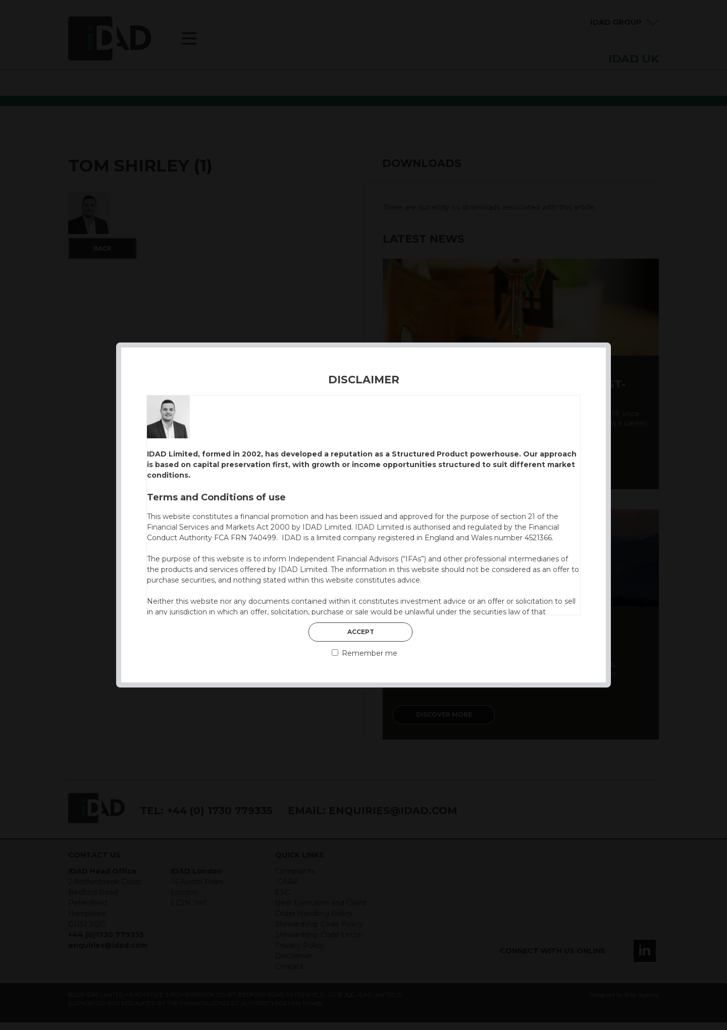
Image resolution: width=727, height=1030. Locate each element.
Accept (360, 632)
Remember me (364, 653)
